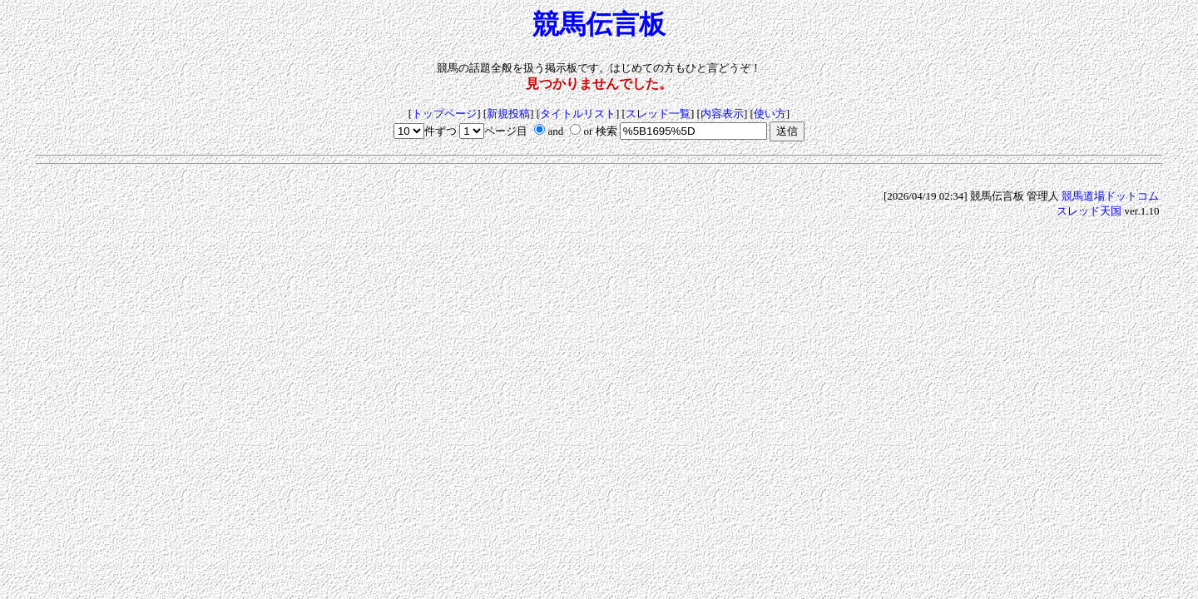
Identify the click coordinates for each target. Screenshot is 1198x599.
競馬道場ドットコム (1110, 196)
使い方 (770, 113)
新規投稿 (508, 113)
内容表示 (722, 113)
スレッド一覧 (658, 113)
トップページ (444, 113)
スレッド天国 (1089, 211)
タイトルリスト (578, 113)
